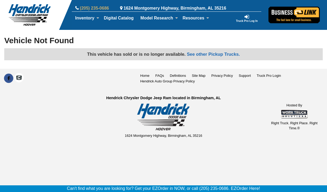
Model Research (159, 18)
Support (245, 76)
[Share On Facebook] (8, 78)
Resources (196, 18)
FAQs (159, 76)
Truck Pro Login (269, 76)
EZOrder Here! (245, 188)
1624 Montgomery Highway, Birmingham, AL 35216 (175, 8)
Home (145, 76)
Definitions (178, 76)
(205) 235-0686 (94, 8)
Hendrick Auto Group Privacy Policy (167, 81)
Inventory (87, 18)
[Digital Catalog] (118, 18)
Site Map (198, 76)
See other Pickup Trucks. (213, 54)
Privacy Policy (222, 76)
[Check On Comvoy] (19, 78)
